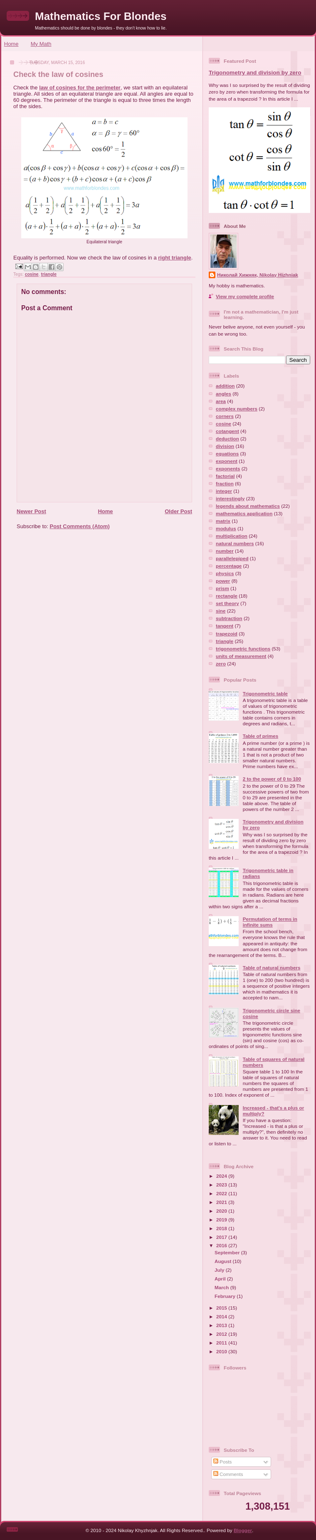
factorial (225, 476)
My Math (41, 44)
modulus (226, 528)
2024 (222, 1176)
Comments (228, 1474)
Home (11, 44)
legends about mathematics (248, 506)
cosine (32, 274)
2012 (222, 1334)
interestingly (230, 498)
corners (225, 416)
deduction (227, 438)
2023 (222, 1184)
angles (223, 393)
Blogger (243, 1530)
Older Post (178, 511)
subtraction (229, 618)
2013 (222, 1325)
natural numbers (235, 543)
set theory (227, 603)
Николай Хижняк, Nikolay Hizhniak (257, 274)
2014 (222, 1316)
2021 (222, 1202)
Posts (222, 1461)
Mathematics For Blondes (100, 16)
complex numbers (236, 408)
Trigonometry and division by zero (255, 72)
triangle (49, 274)
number (225, 551)
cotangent (227, 431)
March (222, 1287)
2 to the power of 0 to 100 (272, 778)
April (221, 1278)
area (221, 401)
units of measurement (241, 656)
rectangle (226, 595)
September (228, 1252)
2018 (222, 1228)
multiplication (231, 536)
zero (221, 663)
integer (224, 491)
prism (222, 588)
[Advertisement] (102, 594)
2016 (222, 1245)
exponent (226, 461)
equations (227, 453)
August (224, 1261)
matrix (223, 521)
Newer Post (31, 511)
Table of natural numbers (272, 967)
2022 (222, 1193)
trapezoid (226, 633)
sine (220, 610)
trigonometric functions (243, 648)
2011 (222, 1342)
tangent (224, 625)
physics (225, 573)
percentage (229, 566)
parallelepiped (232, 558)
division (225, 446)
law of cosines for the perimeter (80, 87)
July (220, 1270)
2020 (222, 1211)
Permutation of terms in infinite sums (270, 921)
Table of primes (261, 736)
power (223, 580)
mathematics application (244, 513)
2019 (222, 1219)
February (226, 1296)
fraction (225, 483)
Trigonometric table (265, 693)
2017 (222, 1237)
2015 (222, 1307)
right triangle (174, 258)
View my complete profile (245, 296)
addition (225, 385)
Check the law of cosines (58, 74)
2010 (222, 1351)
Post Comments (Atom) (80, 526)
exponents (228, 468)
